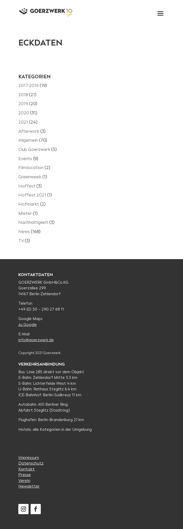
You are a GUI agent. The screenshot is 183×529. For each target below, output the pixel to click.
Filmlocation (31, 168)
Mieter (25, 213)
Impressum (28, 457)
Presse (24, 474)
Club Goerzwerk (34, 149)
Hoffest (26, 186)
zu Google (27, 324)
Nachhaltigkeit (33, 222)
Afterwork (28, 131)
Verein (24, 480)
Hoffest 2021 (32, 195)
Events (25, 159)
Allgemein (28, 140)
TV (21, 241)
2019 (23, 104)
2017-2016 (28, 86)
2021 (23, 122)
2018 (23, 95)
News (24, 232)
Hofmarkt (28, 204)
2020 (23, 113)
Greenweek (29, 177)
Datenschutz (31, 463)
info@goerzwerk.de (36, 340)
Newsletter (29, 486)
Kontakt (26, 469)
